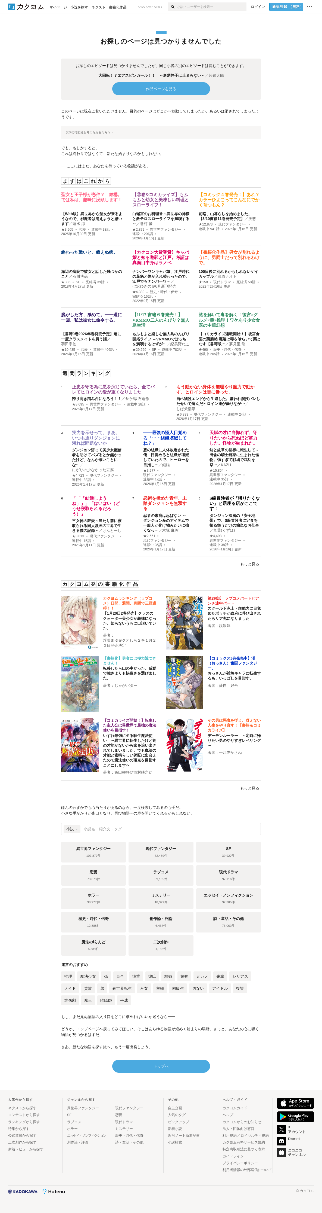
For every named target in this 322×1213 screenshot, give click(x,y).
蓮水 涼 (79, 223)
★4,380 (138, 292)
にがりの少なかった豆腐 (93, 470)
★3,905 (67, 229)
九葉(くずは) (224, 530)
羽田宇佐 (68, 344)
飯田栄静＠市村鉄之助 (133, 772)
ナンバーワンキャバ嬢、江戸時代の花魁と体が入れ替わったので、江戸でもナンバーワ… (160, 276)
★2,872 (138, 229)
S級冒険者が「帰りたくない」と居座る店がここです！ (235, 503)
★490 (203, 350)
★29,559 (139, 350)
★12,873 (206, 224)
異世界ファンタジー (166, 229)
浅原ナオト (227, 276)
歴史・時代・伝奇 (164, 292)
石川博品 (80, 276)
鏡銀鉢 (224, 625)
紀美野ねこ (179, 344)
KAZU (226, 465)
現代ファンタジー (232, 224)
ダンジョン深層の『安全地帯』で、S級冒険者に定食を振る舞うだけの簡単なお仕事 (234, 520)
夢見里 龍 (237, 344)
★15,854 (217, 471)
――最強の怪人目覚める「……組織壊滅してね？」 (165, 437)
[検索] (172, 6)
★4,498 (216, 536)
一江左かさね (230, 752)
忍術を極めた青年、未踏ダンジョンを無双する (165, 503)
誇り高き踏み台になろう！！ (96, 399)
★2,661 (149, 536)
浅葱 (252, 219)
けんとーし (111, 530)
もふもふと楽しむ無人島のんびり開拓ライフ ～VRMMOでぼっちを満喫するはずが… (160, 339)
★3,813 (78, 536)
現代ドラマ (222, 282)
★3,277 (149, 471)
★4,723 (78, 475)
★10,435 (68, 350)
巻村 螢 (146, 223)
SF (78, 282)
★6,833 (182, 414)
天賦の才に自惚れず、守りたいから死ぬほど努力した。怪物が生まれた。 (233, 437)
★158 (203, 282)
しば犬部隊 (185, 409)
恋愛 (82, 229)
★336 (65, 282)
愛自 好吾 (228, 685)
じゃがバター (125, 685)
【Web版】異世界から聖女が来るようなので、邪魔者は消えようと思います (91, 219)
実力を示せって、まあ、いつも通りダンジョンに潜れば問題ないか (96, 437)
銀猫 (166, 465)
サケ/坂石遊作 (137, 399)
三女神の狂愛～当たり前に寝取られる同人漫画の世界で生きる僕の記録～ (96, 526)
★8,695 (78, 404)
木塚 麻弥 (170, 530)
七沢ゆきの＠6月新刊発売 (154, 286)
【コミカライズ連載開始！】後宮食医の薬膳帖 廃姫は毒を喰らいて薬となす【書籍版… (230, 339)
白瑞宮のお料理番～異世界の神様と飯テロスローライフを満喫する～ (160, 219)
